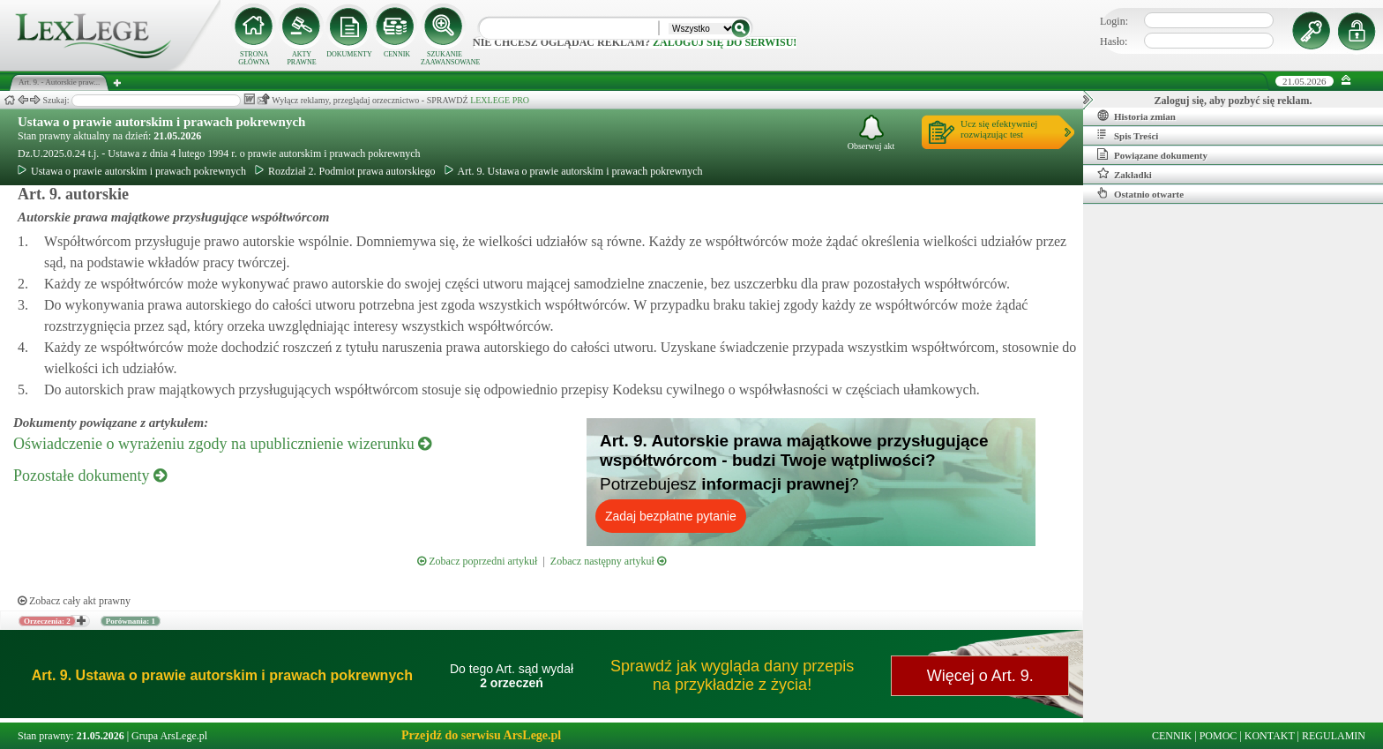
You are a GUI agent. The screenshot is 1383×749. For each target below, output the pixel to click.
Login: (1114, 21)
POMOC (1218, 736)
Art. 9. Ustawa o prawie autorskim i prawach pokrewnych (574, 171)
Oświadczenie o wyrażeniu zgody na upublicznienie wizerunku (222, 444)
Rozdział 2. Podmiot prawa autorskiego (345, 171)
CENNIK (397, 54)
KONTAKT (1270, 736)
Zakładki (1124, 174)
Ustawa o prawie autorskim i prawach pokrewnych (161, 122)
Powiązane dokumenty (1152, 154)
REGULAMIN (1333, 736)
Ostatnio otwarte (1140, 193)
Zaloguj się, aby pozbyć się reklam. (1233, 100)
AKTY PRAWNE (301, 58)
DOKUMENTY (349, 54)
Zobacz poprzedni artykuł (477, 561)
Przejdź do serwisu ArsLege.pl (481, 735)
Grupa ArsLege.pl (169, 736)
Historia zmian (1136, 115)
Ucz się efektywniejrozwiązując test (999, 128)
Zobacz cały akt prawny (74, 601)
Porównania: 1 (130, 621)
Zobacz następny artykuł (608, 561)
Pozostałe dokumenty (90, 475)
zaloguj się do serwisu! (724, 42)
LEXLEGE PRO (499, 100)
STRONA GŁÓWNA (254, 58)
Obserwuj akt (871, 133)
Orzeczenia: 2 (47, 621)
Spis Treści (1127, 135)
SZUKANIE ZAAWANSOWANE (444, 58)
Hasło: (1113, 41)
